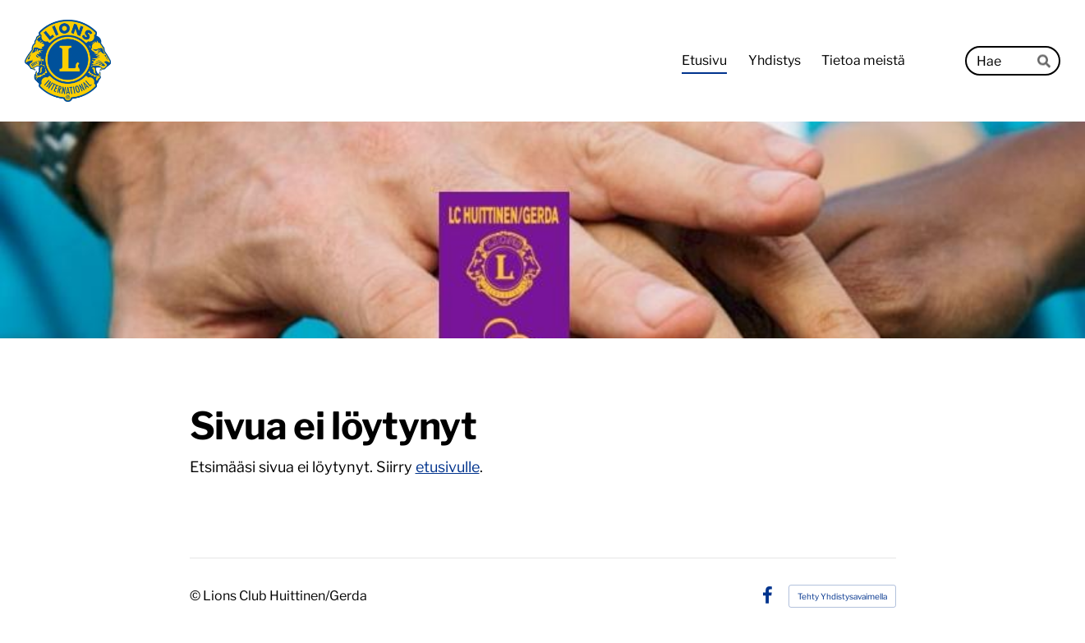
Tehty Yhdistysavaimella (842, 596)
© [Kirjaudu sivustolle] (196, 596)
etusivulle (448, 466)
